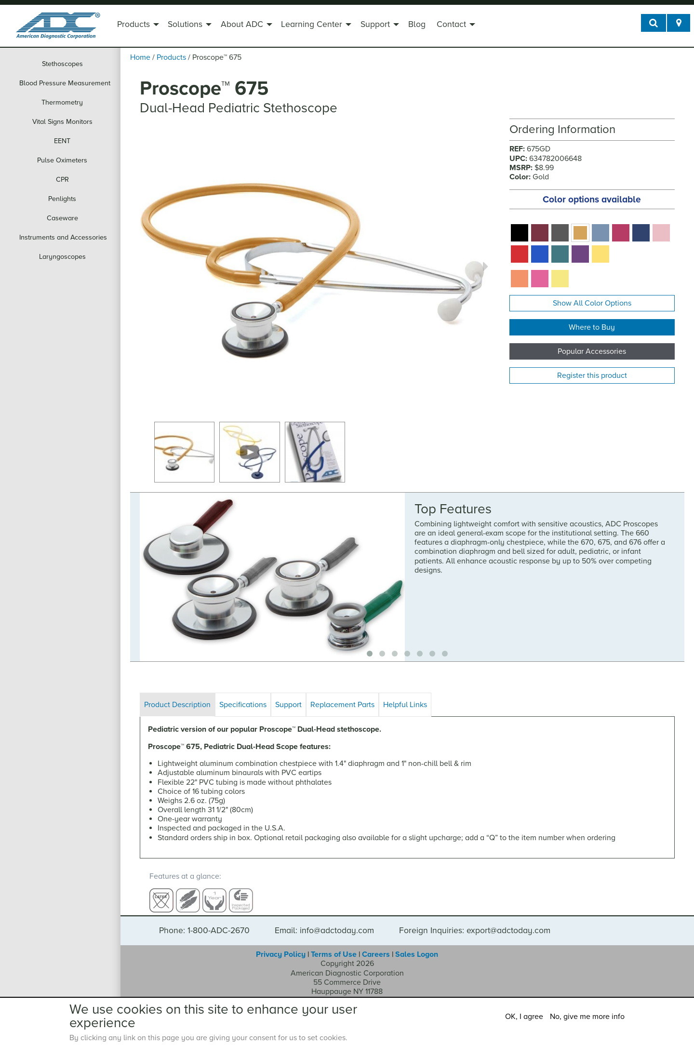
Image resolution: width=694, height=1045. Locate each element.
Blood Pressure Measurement (64, 83)
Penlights (62, 199)
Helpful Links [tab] (405, 705)
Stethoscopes (62, 64)
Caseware (62, 218)
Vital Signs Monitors (62, 122)
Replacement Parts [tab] (342, 705)
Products (133, 24)
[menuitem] (136, 25)
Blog (417, 24)
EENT (62, 141)
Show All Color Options (592, 303)
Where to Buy (592, 327)
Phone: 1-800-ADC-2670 (204, 922)
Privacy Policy (281, 946)
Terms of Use (334, 946)
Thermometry (62, 102)
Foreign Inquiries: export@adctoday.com (474, 922)
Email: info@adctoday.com (324, 922)
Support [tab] (288, 705)
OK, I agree (524, 1016)
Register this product (592, 375)
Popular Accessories (592, 351)
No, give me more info (587, 1016)
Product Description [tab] (177, 705)
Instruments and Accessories (63, 237)
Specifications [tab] (243, 705)
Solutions (185, 24)
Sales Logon (416, 946)
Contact (451, 24)
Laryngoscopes (62, 257)
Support (375, 24)
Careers (376, 946)
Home (140, 57)
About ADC (242, 24)
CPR (62, 179)
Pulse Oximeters (62, 160)
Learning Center (311, 24)
